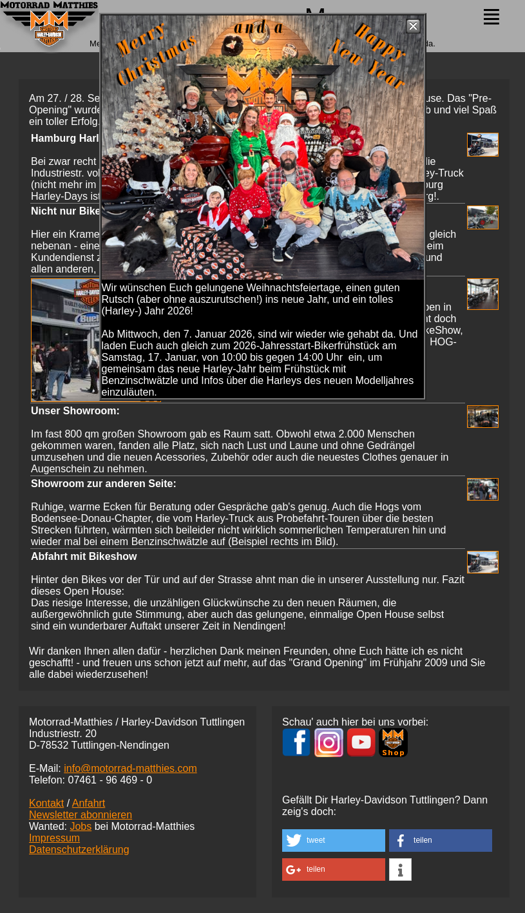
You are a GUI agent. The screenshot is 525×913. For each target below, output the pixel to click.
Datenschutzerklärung (79, 849)
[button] (333, 840)
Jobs (80, 826)
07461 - (110, 779)
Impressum (54, 837)
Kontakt (46, 803)
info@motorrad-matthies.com (130, 768)
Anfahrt (89, 803)
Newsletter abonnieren (80, 814)
